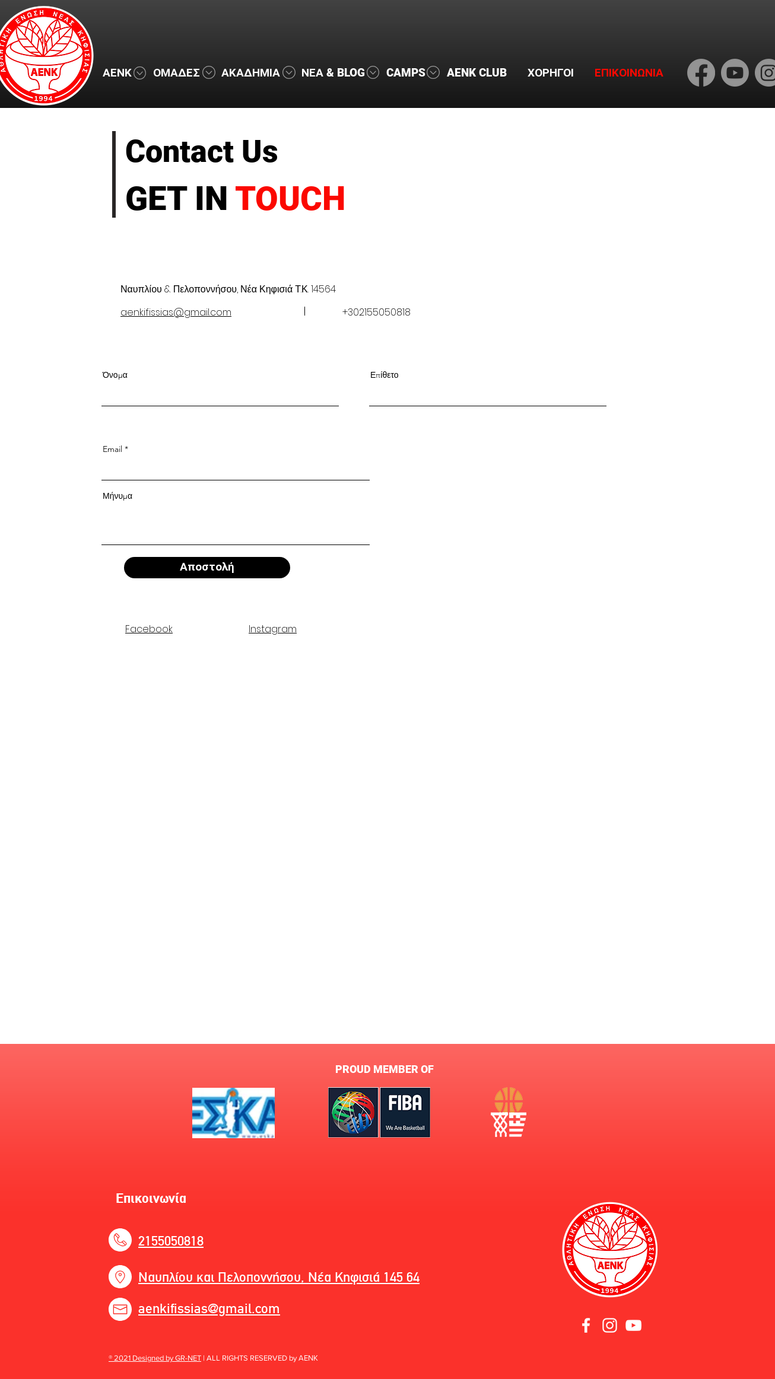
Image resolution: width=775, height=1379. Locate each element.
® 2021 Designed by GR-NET (155, 1357)
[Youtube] (735, 73)
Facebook (149, 629)
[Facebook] (701, 73)
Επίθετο (384, 375)
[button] (122, 73)
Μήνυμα (117, 496)
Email (112, 449)
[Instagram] (610, 1325)
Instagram (273, 629)
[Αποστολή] (207, 567)
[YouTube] (633, 1325)
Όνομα (115, 375)
